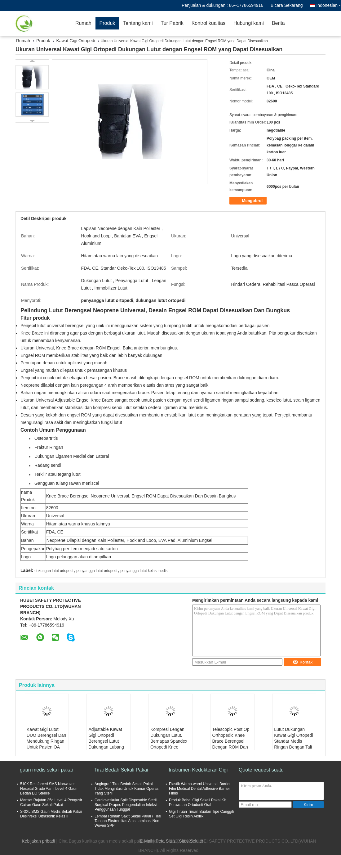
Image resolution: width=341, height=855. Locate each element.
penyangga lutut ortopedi (96, 571)
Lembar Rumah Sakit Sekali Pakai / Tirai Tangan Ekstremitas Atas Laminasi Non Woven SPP (128, 821)
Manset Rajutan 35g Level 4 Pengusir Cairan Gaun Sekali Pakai (51, 802)
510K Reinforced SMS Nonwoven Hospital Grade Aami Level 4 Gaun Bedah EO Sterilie (49, 788)
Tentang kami (138, 23)
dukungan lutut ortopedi (53, 571)
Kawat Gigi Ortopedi (75, 40)
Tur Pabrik (172, 23)
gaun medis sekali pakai (46, 769)
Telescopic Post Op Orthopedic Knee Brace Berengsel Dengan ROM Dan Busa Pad (231, 741)
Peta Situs (165, 841)
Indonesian (328, 5)
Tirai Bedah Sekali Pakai (121, 769)
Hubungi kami (248, 23)
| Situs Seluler (190, 841)
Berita (278, 23)
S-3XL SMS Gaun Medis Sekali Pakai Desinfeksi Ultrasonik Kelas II (51, 813)
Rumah (83, 23)
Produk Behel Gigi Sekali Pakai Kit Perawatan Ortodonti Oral (197, 802)
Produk (107, 23)
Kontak (303, 662)
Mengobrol (249, 201)
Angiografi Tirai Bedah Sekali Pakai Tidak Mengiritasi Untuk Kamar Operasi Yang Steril (127, 788)
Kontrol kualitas (208, 23)
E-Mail (146, 841)
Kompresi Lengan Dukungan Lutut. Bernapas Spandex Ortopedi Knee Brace (168, 741)
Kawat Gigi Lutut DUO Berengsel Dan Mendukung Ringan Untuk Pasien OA (46, 738)
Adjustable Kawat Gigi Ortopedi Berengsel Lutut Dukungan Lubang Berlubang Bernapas (108, 741)
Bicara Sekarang (287, 5)
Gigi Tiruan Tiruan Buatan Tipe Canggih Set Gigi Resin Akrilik (201, 813)
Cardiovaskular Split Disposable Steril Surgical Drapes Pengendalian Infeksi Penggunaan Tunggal (126, 805)
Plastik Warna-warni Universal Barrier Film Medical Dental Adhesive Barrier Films (200, 788)
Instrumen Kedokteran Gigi (198, 769)
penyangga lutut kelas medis (143, 571)
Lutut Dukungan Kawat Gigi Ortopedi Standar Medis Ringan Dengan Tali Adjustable (293, 741)
